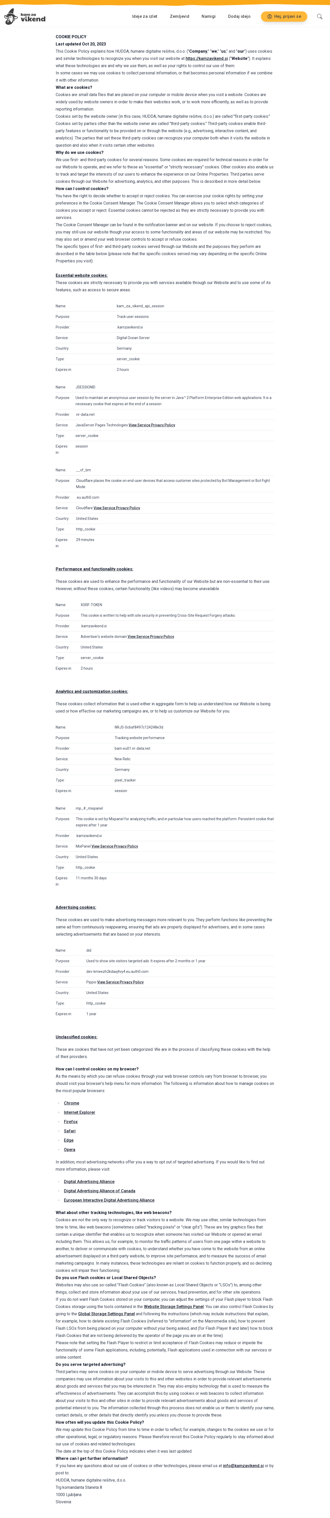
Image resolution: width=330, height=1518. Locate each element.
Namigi (209, 16)
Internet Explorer (79, 1112)
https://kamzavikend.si (207, 58)
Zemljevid (179, 16)
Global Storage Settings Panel (106, 1313)
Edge (68, 1140)
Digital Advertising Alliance (89, 1181)
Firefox (71, 1121)
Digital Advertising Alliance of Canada (99, 1190)
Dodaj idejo (239, 16)
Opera (69, 1149)
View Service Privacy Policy (152, 425)
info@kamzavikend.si (243, 1465)
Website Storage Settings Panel (174, 1306)
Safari (70, 1131)
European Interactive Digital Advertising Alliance (109, 1200)
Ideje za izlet (145, 16)
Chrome (71, 1103)
